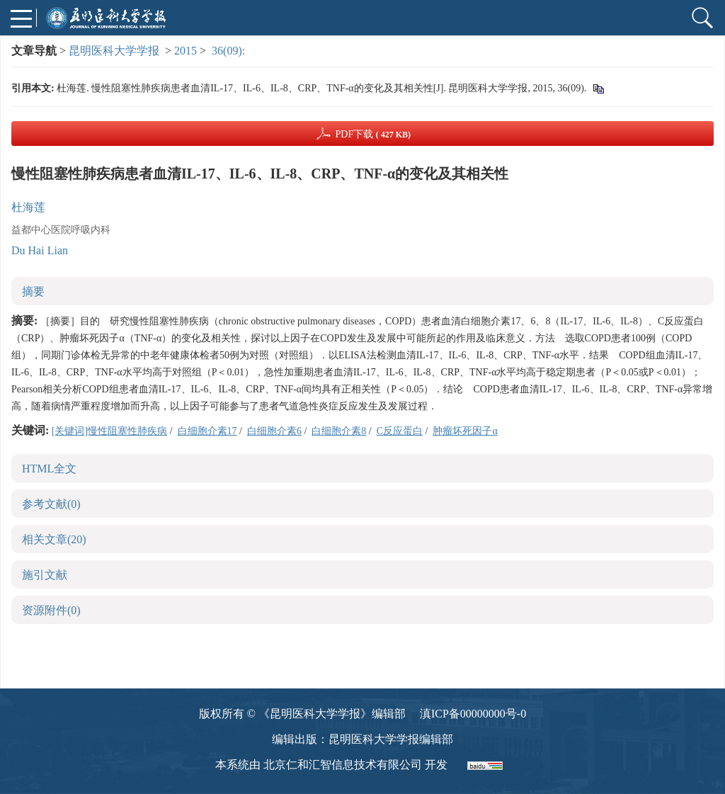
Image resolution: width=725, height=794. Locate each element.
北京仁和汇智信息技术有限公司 (342, 765)
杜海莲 (28, 207)
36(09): (230, 51)
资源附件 (51, 610)
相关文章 (54, 539)
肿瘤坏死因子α (465, 431)
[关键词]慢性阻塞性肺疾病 (109, 431)
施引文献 (44, 575)
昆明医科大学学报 (114, 51)
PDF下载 (373, 134)
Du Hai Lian (39, 250)
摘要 (33, 291)
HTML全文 (49, 469)
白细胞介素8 (339, 431)
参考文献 (51, 504)
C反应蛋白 (400, 431)
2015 (185, 51)
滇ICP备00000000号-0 (473, 714)
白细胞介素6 (274, 431)
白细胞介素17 (207, 431)
